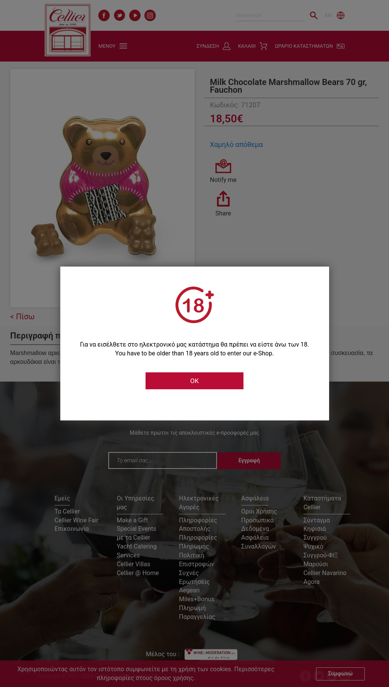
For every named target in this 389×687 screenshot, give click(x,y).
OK (194, 381)
